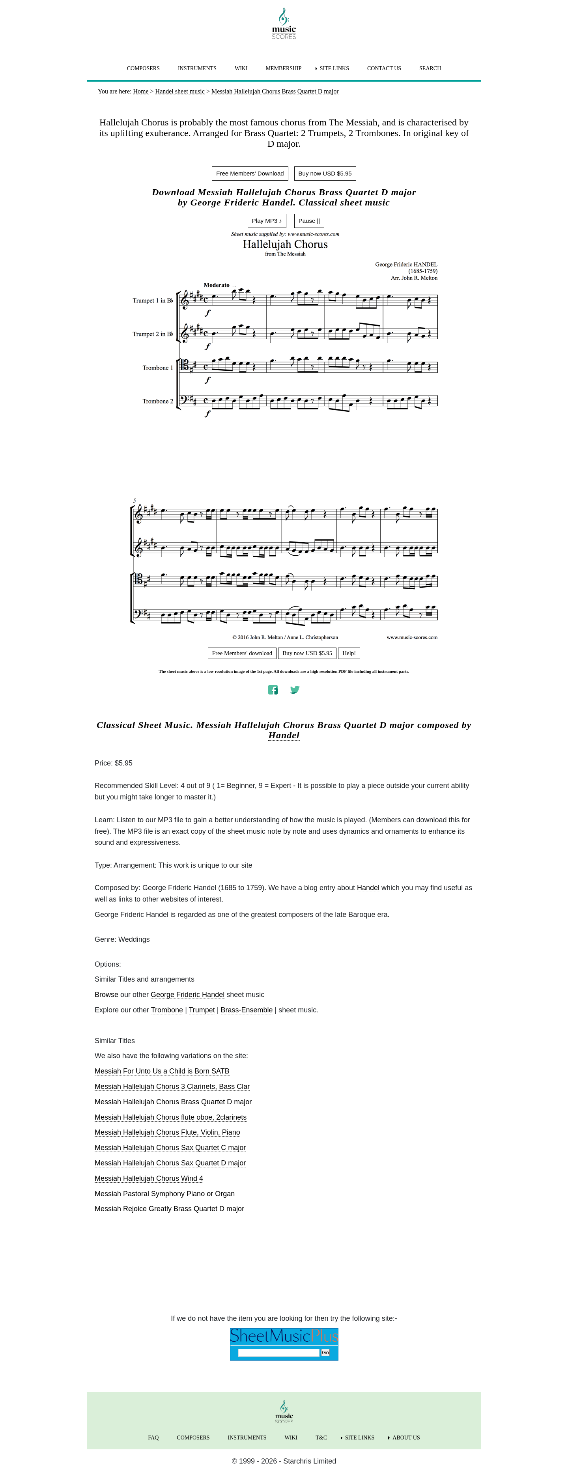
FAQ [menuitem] (153, 1438)
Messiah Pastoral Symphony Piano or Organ (165, 1194)
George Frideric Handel (187, 995)
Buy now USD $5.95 (325, 173)
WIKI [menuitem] (241, 68)
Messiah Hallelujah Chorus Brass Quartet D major (173, 1102)
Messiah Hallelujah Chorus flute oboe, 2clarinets (171, 1117)
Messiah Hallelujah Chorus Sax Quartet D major (170, 1163)
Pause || (309, 220)
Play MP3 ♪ (267, 220)
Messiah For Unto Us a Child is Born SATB (162, 1071)
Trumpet (202, 1010)
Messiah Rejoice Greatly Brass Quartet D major (169, 1209)
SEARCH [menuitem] (430, 68)
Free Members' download (242, 653)
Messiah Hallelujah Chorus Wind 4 (149, 1178)
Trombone (167, 1010)
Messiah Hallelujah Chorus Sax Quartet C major (170, 1148)
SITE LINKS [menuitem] (334, 68)
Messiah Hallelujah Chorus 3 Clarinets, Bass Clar (172, 1086)
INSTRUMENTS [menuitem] (197, 68)
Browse (106, 995)
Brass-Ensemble (247, 1010)
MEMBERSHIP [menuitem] (284, 68)
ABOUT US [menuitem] (406, 1438)
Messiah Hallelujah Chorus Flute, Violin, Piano (167, 1132)
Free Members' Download (250, 173)
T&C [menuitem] (321, 1438)
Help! (349, 653)
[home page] (284, 23)
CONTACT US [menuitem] (384, 68)
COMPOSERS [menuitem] (143, 68)
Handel (283, 735)
